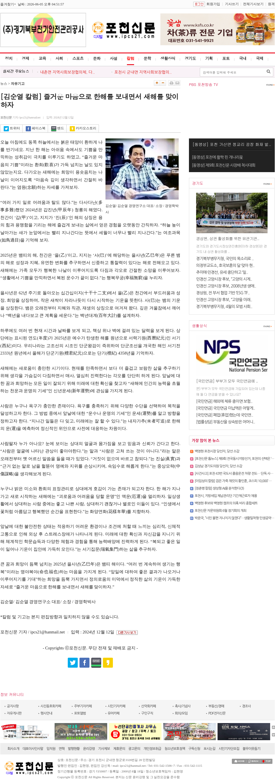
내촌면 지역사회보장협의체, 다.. (67, 72)
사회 (59, 58)
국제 (259, 58)
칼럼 (130, 58)
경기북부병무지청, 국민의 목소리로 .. (225, 259)
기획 (209, 58)
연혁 (62, 748)
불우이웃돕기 (251, 748)
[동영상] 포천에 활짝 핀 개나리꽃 (217, 157)
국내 (242, 58)
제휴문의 (119, 748)
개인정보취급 (152, 748)
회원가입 (213, 4)
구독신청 (194, 748)
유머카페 (113, 713)
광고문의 (134, 748)
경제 (25, 58)
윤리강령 (89, 748)
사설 (113, 58)
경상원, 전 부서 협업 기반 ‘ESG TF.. (223, 293)
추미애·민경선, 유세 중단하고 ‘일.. (222, 272)
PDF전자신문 (217, 713)
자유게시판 (14, 713)
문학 (147, 58)
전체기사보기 (253, 4)
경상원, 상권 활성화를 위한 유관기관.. (227, 238)
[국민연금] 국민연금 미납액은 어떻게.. (225, 408)
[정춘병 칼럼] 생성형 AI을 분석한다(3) (219, 488)
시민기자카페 (116, 706)
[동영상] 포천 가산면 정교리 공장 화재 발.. (231, 144)
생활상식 (167, 58)
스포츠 (77, 58)
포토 (226, 58)
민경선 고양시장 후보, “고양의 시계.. (224, 279)
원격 (271, 4)
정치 (8, 58)
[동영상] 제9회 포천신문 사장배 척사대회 (223, 165)
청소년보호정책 (174, 748)
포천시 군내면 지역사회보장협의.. (143, 72)
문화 (96, 58)
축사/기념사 (183, 706)
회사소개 (13, 748)
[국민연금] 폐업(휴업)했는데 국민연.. (224, 415)
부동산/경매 (216, 706)
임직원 (51, 748)
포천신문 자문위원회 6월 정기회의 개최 (220, 510)
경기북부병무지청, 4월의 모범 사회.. (224, 307)
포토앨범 (80, 713)
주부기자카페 (83, 706)
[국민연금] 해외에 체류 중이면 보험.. (224, 401)
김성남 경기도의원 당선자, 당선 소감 (218, 466)
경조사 (246, 706)
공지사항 (13, 706)
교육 (42, 58)
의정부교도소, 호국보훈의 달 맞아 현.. (225, 265)
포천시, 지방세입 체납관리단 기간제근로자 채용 (226, 496)
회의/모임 (181, 713)
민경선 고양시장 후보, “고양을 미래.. (224, 300)
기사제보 (104, 748)
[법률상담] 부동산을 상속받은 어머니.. (225, 422)
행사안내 (46, 713)
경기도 (190, 58)
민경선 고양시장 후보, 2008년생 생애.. (226, 286)
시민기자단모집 (229, 748)
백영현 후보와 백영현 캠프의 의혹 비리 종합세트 (226, 503)
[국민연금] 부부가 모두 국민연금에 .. (227, 381)
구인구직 (147, 713)
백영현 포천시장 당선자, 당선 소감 (217, 451)
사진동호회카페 (51, 706)
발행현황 (74, 748)
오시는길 (209, 748)
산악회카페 (148, 706)
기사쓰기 (232, 4)
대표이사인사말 (33, 748)
